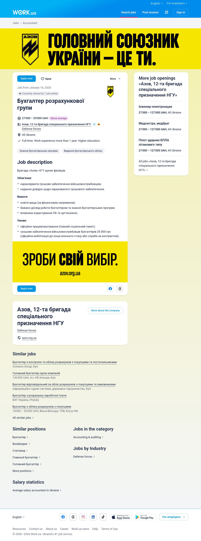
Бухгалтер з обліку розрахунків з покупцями (42, 407)
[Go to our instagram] (83, 517)
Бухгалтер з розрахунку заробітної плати (40, 396)
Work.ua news (80, 528)
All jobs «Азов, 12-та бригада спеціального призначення (157, 166)
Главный (27, 457)
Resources (19, 528)
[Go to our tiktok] (103, 517)
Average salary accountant (38, 490)
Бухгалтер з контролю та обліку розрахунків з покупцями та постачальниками (65, 362)
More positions (24, 471)
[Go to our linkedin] (93, 517)
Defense (84, 457)
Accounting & (89, 437)
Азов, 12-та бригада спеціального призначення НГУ (44, 317)
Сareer (64, 528)
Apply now (27, 78)
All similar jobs (24, 418)
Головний (28, 464)
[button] (166, 12)
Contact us (36, 528)
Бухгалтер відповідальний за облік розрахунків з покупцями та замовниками (64, 384)
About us (51, 528)
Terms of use (109, 528)
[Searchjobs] (129, 12)
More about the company (104, 309)
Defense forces (31, 128)
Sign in (181, 12)
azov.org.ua (29, 338)
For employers (177, 3)
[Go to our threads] (73, 517)
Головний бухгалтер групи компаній (36, 373)
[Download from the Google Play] (145, 517)
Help (95, 528)
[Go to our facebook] (63, 517)
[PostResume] (150, 12)
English (19, 517)
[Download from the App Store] (121, 517)
